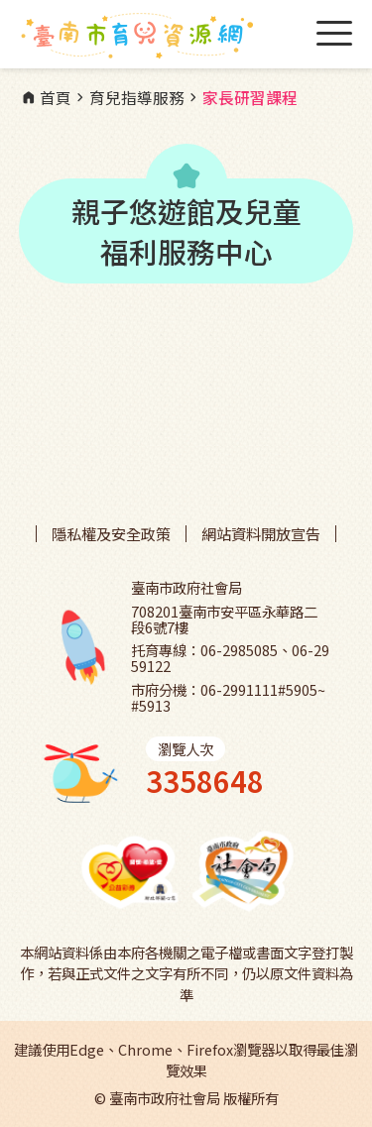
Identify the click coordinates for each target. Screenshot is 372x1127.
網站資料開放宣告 (260, 533)
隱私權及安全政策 (111, 533)
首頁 (45, 98)
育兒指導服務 (128, 98)
